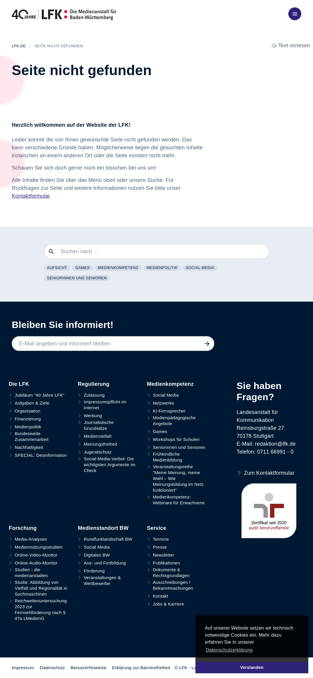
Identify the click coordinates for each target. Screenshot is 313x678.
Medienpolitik (162, 268)
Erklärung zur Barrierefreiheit (141, 667)
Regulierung (93, 384)
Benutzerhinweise (88, 667)
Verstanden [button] (252, 667)
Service (156, 528)
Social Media (200, 268)
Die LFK (19, 384)
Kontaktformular (31, 196)
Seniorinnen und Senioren (77, 278)
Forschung (23, 528)
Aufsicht (57, 268)
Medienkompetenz (118, 268)
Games (82, 268)
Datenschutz (52, 667)
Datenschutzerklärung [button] (229, 649)
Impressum (23, 667)
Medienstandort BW (103, 528)
